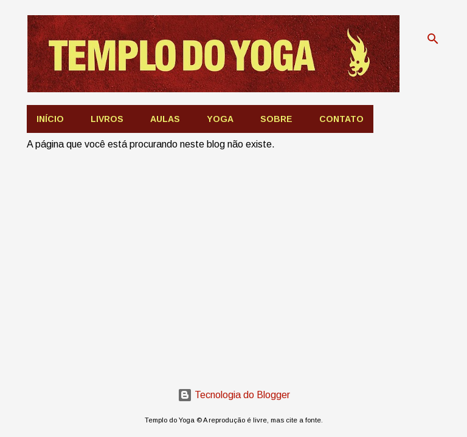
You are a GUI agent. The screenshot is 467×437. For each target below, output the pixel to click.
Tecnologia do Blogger (234, 395)
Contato (341, 119)
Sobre (276, 119)
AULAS (165, 119)
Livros (107, 119)
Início (50, 119)
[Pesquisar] (433, 38)
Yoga (220, 119)
